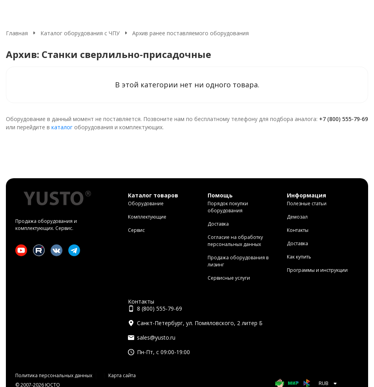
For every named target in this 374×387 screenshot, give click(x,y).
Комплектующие (147, 216)
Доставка (218, 224)
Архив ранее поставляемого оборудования (190, 33)
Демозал (297, 216)
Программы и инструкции (317, 270)
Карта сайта (122, 375)
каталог (62, 127)
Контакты (297, 230)
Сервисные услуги (229, 278)
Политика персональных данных (53, 375)
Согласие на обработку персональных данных (235, 241)
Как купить (299, 256)
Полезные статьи (307, 203)
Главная (17, 33)
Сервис (136, 230)
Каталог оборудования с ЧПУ (80, 33)
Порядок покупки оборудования (228, 207)
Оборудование (146, 203)
